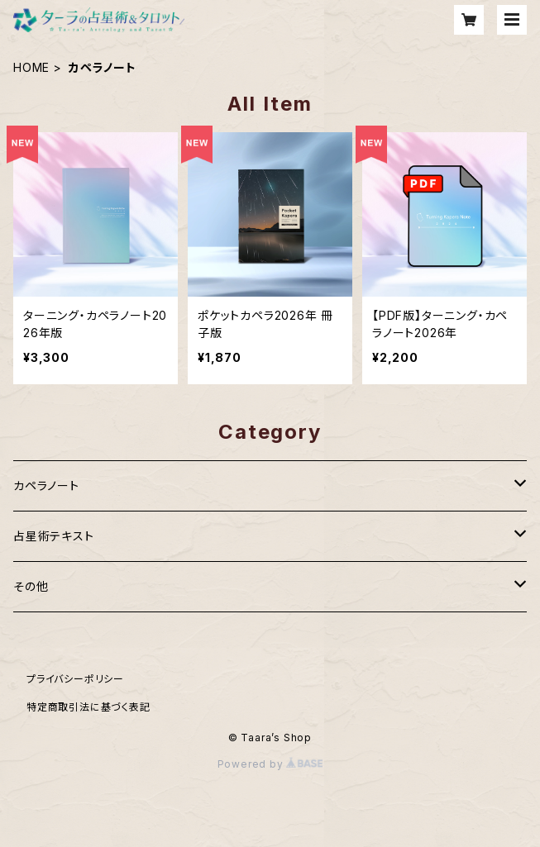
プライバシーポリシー (75, 679)
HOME (31, 67)
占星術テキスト (53, 536)
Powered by (270, 764)
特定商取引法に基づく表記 (88, 707)
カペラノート (46, 485)
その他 (30, 586)
